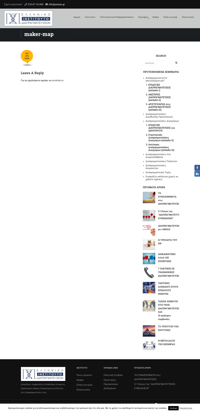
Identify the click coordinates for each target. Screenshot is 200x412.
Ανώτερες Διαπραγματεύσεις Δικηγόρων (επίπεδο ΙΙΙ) (161, 147)
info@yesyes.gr (57, 4)
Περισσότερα (185, 408)
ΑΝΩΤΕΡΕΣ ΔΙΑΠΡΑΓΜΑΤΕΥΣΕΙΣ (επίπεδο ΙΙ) (159, 97)
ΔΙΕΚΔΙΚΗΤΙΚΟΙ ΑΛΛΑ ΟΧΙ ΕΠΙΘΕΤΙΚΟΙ (167, 258)
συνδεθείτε (58, 80)
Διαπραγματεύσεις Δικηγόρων (162, 121)
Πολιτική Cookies (113, 375)
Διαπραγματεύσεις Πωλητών (161, 161)
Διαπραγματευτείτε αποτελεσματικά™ (156, 79)
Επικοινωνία (188, 17)
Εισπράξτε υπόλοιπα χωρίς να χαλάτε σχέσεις (162, 178)
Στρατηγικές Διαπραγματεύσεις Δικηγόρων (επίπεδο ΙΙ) (161, 137)
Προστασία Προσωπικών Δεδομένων (111, 384)
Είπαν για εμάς (170, 17)
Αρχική (76, 17)
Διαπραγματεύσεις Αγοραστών (156, 167)
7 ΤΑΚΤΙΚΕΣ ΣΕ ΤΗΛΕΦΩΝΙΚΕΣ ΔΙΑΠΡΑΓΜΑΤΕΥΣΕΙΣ (169, 272)
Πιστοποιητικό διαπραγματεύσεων (117, 17)
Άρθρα (155, 17)
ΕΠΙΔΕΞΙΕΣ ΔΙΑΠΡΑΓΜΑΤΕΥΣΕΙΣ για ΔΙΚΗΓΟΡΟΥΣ (161, 128)
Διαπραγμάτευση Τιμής (158, 172)
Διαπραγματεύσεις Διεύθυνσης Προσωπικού (159, 115)
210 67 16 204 (35, 4)
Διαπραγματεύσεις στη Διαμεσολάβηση (158, 155)
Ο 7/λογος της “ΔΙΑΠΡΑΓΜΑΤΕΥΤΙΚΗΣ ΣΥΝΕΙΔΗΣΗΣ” (171, 215)
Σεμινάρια (143, 17)
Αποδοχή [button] (173, 408)
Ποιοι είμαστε (84, 375)
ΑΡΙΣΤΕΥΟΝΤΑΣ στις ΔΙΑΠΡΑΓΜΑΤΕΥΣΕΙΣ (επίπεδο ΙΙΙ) (159, 107)
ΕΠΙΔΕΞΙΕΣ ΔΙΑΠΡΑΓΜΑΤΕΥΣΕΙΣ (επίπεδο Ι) (159, 87)
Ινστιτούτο (90, 17)
